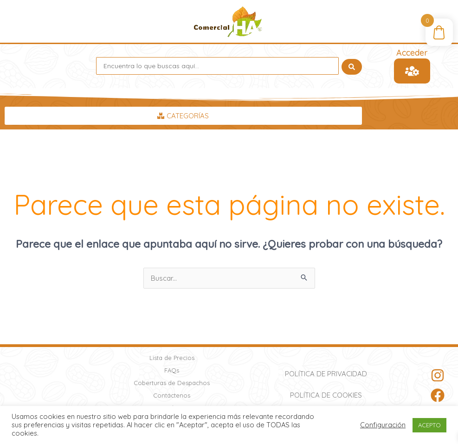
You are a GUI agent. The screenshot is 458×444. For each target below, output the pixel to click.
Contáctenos (171, 395)
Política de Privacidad (326, 373)
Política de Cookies (326, 395)
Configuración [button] (383, 425)
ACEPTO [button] (429, 425)
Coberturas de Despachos (172, 382)
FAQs (171, 370)
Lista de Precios (171, 357)
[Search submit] (352, 66)
